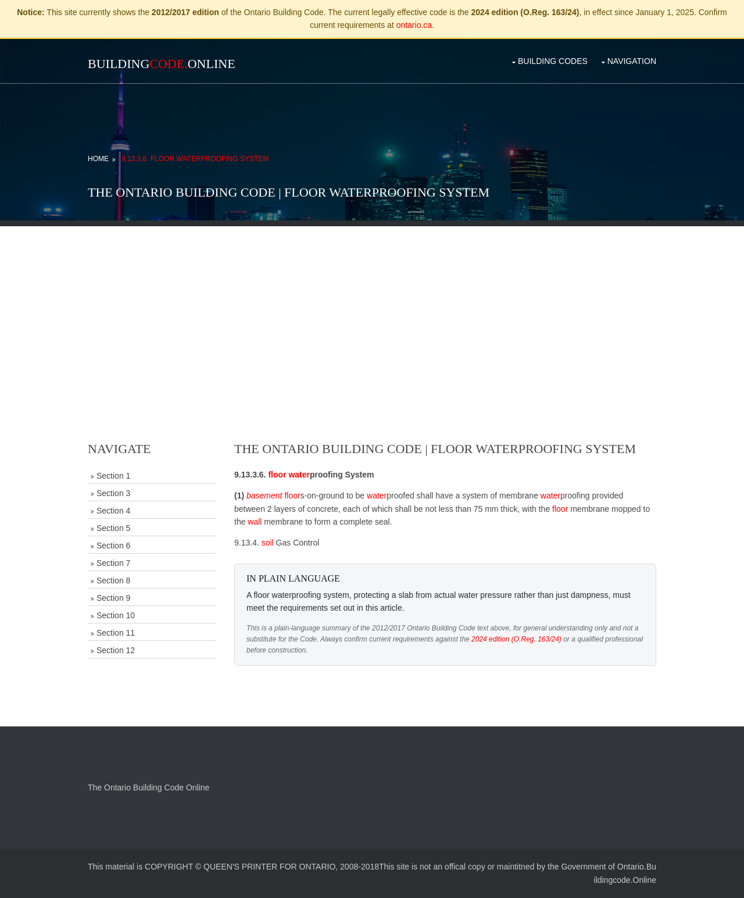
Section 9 (113, 598)
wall (255, 521)
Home (98, 159)
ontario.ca (414, 25)
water (299, 474)
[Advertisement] (372, 307)
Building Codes (553, 61)
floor (277, 474)
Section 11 (115, 632)
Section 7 (113, 563)
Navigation (631, 61)
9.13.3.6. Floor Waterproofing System (195, 159)
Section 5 (113, 528)
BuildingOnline (161, 63)
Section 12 (115, 650)
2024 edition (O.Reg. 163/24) (516, 639)
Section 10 (115, 615)
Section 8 (113, 580)
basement (264, 495)
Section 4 (113, 510)
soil (268, 542)
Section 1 (113, 475)
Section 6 (113, 545)
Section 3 (113, 493)
